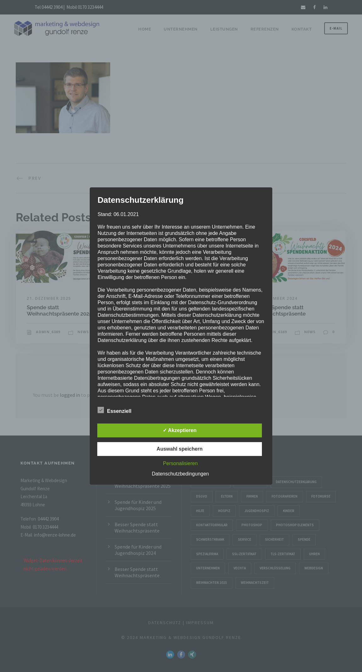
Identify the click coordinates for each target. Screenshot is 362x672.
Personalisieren (180, 463)
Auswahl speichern (180, 449)
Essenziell (114, 410)
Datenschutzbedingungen (180, 473)
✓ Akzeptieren (180, 430)
